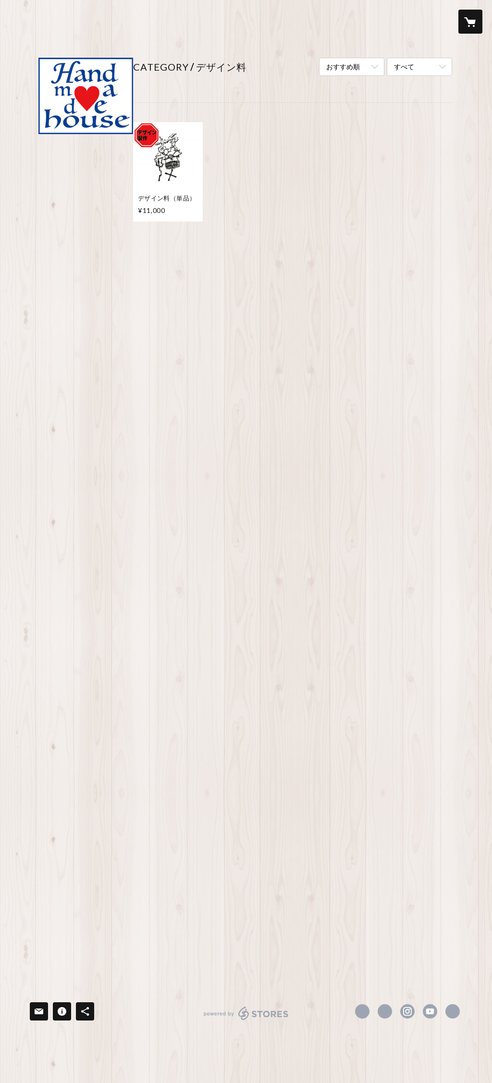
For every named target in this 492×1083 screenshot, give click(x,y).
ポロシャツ (63, 254)
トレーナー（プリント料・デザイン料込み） (79, 546)
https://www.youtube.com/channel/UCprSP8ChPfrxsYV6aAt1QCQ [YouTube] (430, 1011)
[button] (432, 22)
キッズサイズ (66, 590)
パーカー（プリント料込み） (83, 448)
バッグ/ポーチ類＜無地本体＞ (84, 610)
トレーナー (63, 269)
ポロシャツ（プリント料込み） (83, 399)
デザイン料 (63, 890)
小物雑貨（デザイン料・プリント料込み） (83, 846)
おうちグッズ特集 (73, 935)
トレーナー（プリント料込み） (83, 423)
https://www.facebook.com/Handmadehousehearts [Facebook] (362, 1011)
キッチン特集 (66, 905)
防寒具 (56, 330)
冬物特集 (59, 951)
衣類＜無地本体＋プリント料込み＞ (83, 350)
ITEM (49, 185)
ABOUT (53, 169)
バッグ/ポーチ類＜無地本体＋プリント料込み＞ (84, 634)
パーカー (59, 284)
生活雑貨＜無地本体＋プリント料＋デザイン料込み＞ (83, 816)
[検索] (22, 22)
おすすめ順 (343, 66)
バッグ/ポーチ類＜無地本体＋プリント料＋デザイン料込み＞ (84, 663)
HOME (51, 153)
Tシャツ (58, 239)
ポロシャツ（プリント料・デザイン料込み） (79, 521)
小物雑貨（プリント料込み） (83, 763)
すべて (404, 66)
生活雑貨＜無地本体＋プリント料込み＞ (83, 738)
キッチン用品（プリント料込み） (83, 787)
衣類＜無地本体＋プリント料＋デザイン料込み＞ (83, 472)
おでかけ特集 (66, 920)
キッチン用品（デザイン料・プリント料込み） (83, 870)
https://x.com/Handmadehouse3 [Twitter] (385, 1011)
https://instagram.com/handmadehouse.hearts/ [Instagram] (407, 1011)
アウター (59, 299)
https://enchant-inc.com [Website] (452, 1011)
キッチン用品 (66, 703)
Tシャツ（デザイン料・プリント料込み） (85, 497)
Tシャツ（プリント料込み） (82, 374)
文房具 (56, 718)
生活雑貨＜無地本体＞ (79, 688)
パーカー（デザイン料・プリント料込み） (83, 570)
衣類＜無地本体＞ (73, 224)
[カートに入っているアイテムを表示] (470, 22)
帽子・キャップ (69, 315)
